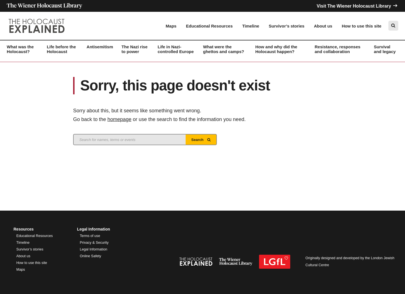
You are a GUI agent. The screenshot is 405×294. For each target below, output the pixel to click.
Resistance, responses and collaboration (338, 49)
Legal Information (93, 249)
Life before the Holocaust (61, 49)
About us (323, 26)
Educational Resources (209, 26)
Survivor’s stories (287, 26)
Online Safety (90, 256)
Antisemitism (100, 46)
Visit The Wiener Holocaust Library (357, 6)
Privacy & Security (94, 243)
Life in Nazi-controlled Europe (176, 49)
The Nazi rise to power (135, 49)
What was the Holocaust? (20, 49)
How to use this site (361, 26)
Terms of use (90, 236)
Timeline (250, 26)
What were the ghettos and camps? (223, 49)
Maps (171, 26)
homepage (119, 119)
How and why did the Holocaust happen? (276, 49)
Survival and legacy (385, 49)
